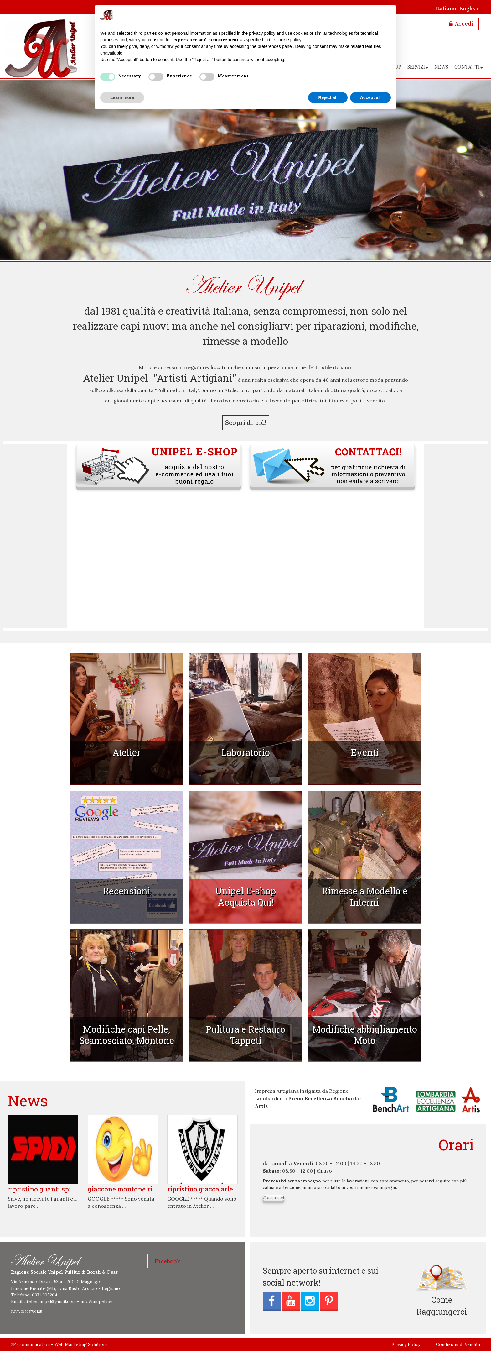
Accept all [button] (370, 97)
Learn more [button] (122, 97)
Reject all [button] (327, 97)
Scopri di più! (245, 422)
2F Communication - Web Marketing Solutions (59, 1344)
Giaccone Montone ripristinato (135, 1189)
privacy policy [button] (262, 33)
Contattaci (273, 1198)
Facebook (167, 1261)
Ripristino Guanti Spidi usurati (54, 1189)
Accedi (464, 23)
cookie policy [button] (288, 39)
